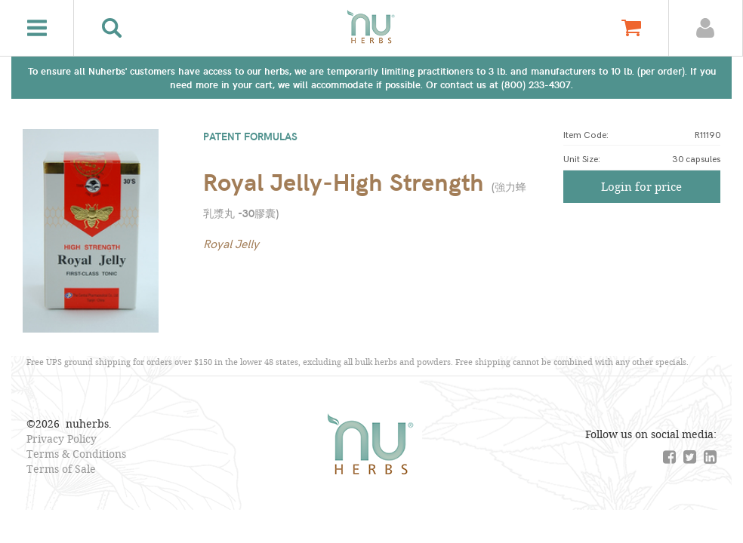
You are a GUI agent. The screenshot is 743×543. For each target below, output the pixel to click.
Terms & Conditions (76, 453)
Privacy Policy (61, 438)
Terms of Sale (61, 469)
